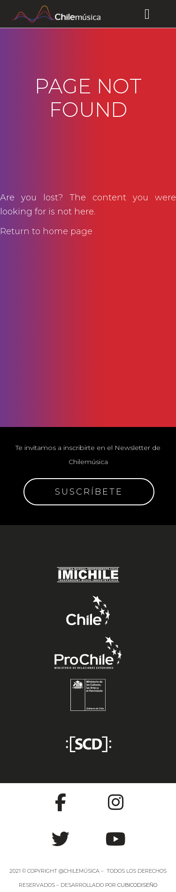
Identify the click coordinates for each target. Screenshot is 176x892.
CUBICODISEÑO (137, 885)
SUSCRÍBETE (89, 492)
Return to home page (46, 231)
